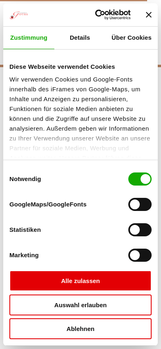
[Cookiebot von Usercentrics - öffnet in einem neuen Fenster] (98, 14)
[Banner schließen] (149, 15)
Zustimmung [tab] (28, 37)
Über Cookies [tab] (132, 37)
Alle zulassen (80, 280)
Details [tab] (80, 37)
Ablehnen (80, 328)
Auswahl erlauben (80, 304)
